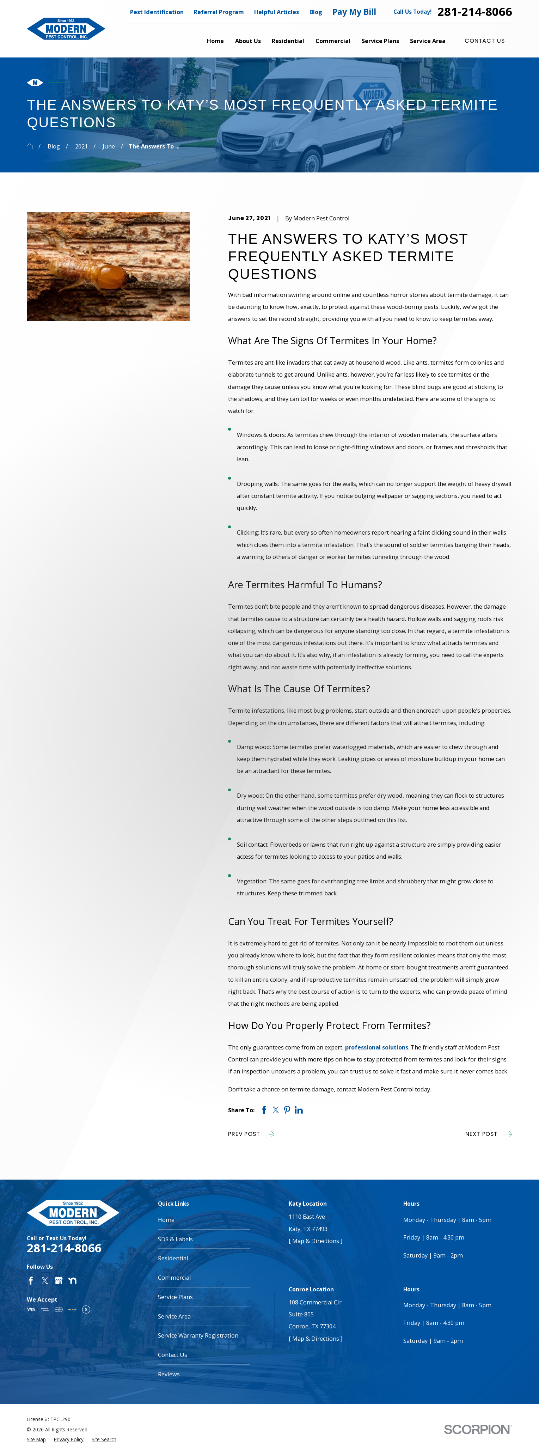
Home (166, 1220)
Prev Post (251, 1134)
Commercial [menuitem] (333, 41)
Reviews (169, 1374)
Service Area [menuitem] (428, 41)
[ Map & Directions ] (315, 1241)
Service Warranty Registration (198, 1335)
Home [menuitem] (215, 41)
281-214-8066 (474, 12)
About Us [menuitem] (248, 41)
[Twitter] (45, 1281)
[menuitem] (36, 1440)
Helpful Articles (276, 12)
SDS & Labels (175, 1239)
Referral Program (219, 12)
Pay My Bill (354, 11)
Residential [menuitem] (288, 41)
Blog (316, 12)
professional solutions (376, 1047)
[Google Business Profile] (59, 1281)
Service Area (174, 1316)
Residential (173, 1258)
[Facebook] (31, 1281)
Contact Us (484, 41)
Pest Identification (157, 12)
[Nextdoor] (72, 1281)
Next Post (488, 1134)
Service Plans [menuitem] (380, 41)
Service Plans (175, 1297)
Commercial (174, 1278)
